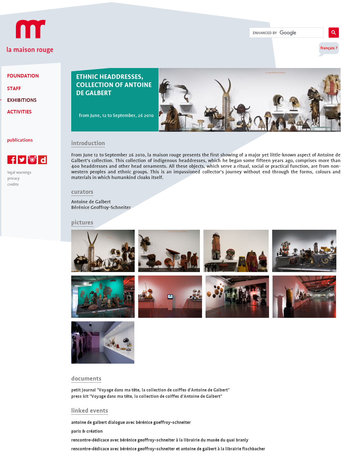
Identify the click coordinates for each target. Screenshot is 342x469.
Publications (20, 140)
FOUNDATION (23, 76)
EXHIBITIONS (22, 100)
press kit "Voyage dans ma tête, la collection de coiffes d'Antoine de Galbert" (146, 396)
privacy (13, 178)
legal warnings (19, 172)
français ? (328, 47)
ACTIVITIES (19, 112)
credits (13, 184)
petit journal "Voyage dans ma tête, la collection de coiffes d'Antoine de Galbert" (150, 390)
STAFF (14, 88)
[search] (286, 33)
